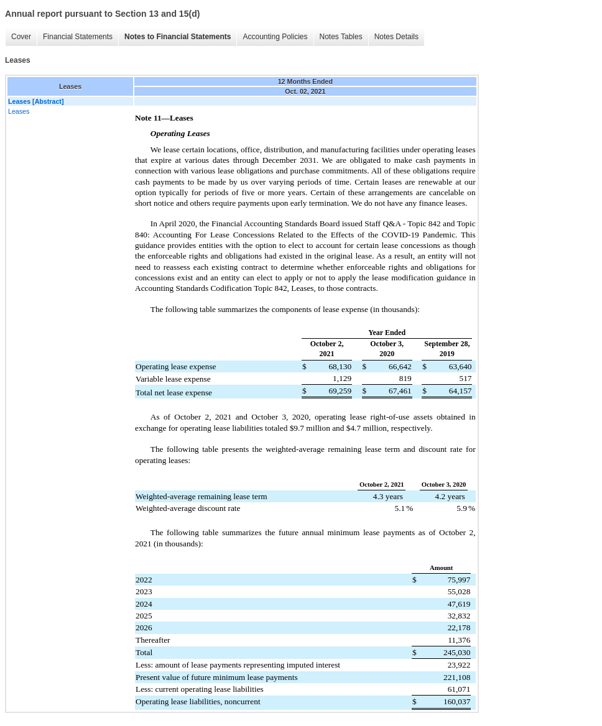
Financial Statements (78, 36)
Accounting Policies (275, 36)
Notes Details (396, 36)
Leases (18, 111)
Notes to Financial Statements (177, 36)
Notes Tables (341, 36)
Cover (21, 36)
